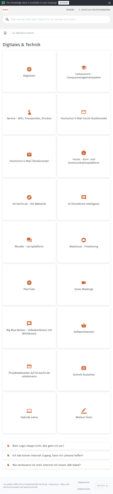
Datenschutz (84, 489)
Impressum (83, 482)
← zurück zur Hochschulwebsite (94, 9)
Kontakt (70, 9)
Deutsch (102, 486)
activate (64, 2)
